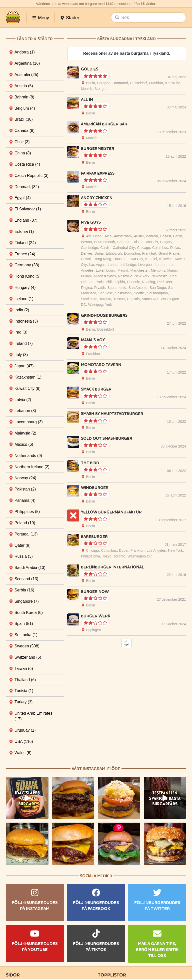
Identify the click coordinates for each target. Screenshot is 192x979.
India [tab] (21, 310)
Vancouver (150, 299)
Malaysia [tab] (25, 433)
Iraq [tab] (21, 332)
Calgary (166, 242)
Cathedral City (124, 248)
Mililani (86, 276)
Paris (100, 282)
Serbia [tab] (24, 590)
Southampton (157, 293)
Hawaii (86, 259)
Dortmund (120, 83)
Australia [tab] (26, 74)
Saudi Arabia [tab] (30, 567)
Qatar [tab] (22, 545)
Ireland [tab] (23, 343)
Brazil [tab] (23, 119)
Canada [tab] (24, 130)
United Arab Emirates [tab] (33, 716)
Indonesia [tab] (26, 321)
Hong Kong (102, 259)
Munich (86, 89)
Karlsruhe (172, 83)
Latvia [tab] (22, 400)
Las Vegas (97, 265)
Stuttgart (101, 89)
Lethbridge (128, 265)
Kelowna (166, 259)
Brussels (151, 242)
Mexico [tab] (23, 444)
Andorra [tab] (24, 52)
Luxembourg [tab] (28, 422)
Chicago (143, 248)
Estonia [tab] (24, 231)
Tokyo (107, 556)
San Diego (158, 288)
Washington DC (140, 556)
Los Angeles (156, 550)
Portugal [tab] (26, 534)
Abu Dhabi (94, 236)
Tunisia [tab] (23, 691)
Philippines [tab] (27, 511)
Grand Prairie (168, 253)
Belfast (165, 236)
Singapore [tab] (26, 601)
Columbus (160, 248)
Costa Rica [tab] (27, 164)
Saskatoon (123, 293)
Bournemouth (104, 242)
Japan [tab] (24, 366)
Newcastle (160, 276)
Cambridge (89, 248)
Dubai (99, 253)
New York (141, 276)
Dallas (175, 248)
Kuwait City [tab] (27, 388)
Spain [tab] (23, 623)
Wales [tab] (23, 753)
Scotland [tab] (26, 579)
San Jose (105, 293)
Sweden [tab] (27, 646)
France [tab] (24, 254)
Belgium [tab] (24, 108)
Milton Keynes (105, 276)
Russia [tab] (23, 556)
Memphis (158, 270)
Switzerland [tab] (27, 657)
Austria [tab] (23, 86)
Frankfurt (156, 83)
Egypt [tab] (22, 198)
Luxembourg (105, 270)
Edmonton (132, 253)
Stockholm (89, 299)
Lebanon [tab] (25, 411)
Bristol (137, 242)
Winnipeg (95, 305)
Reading (148, 282)
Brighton (123, 242)
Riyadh (99, 288)
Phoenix (133, 282)
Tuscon (119, 299)
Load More (127, 643)
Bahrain (152, 236)
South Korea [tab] (28, 612)
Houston (120, 259)
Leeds (112, 265)
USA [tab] (23, 741)
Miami (171, 270)
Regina (86, 288)
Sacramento (116, 288)
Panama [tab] (25, 500)
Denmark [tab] (26, 187)
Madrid (123, 270)
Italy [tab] (21, 355)
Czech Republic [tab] (31, 175)
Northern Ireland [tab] (32, 467)
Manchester (139, 270)
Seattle (139, 293)
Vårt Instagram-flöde (96, 768)
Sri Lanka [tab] (26, 635)
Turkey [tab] (23, 702)
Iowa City (136, 259)
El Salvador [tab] (27, 209)
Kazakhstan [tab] (28, 377)
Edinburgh (114, 253)
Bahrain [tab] (24, 97)
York (108, 305)
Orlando (87, 282)
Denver (86, 253)
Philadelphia (115, 282)
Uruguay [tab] (25, 730)
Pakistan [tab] (25, 489)
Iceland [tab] (24, 299)
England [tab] (26, 220)
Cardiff (105, 248)
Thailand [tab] (25, 680)
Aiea (108, 236)
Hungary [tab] (25, 287)
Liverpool (145, 265)
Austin (139, 236)
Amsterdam (123, 236)
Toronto (105, 299)
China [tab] (22, 153)
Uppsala (133, 299)
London (160, 265)
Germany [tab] (26, 265)
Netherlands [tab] (28, 456)
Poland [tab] (24, 523)
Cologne (103, 83)
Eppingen (93, 630)
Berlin (90, 83)
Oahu (174, 276)
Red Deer (164, 282)
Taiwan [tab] (23, 668)
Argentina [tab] (27, 63)
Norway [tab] (25, 478)
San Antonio (138, 288)
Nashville (125, 276)
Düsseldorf (138, 83)
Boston (86, 242)
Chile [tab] (22, 142)
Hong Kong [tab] (27, 276)
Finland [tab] (25, 243)
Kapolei (151, 259)
